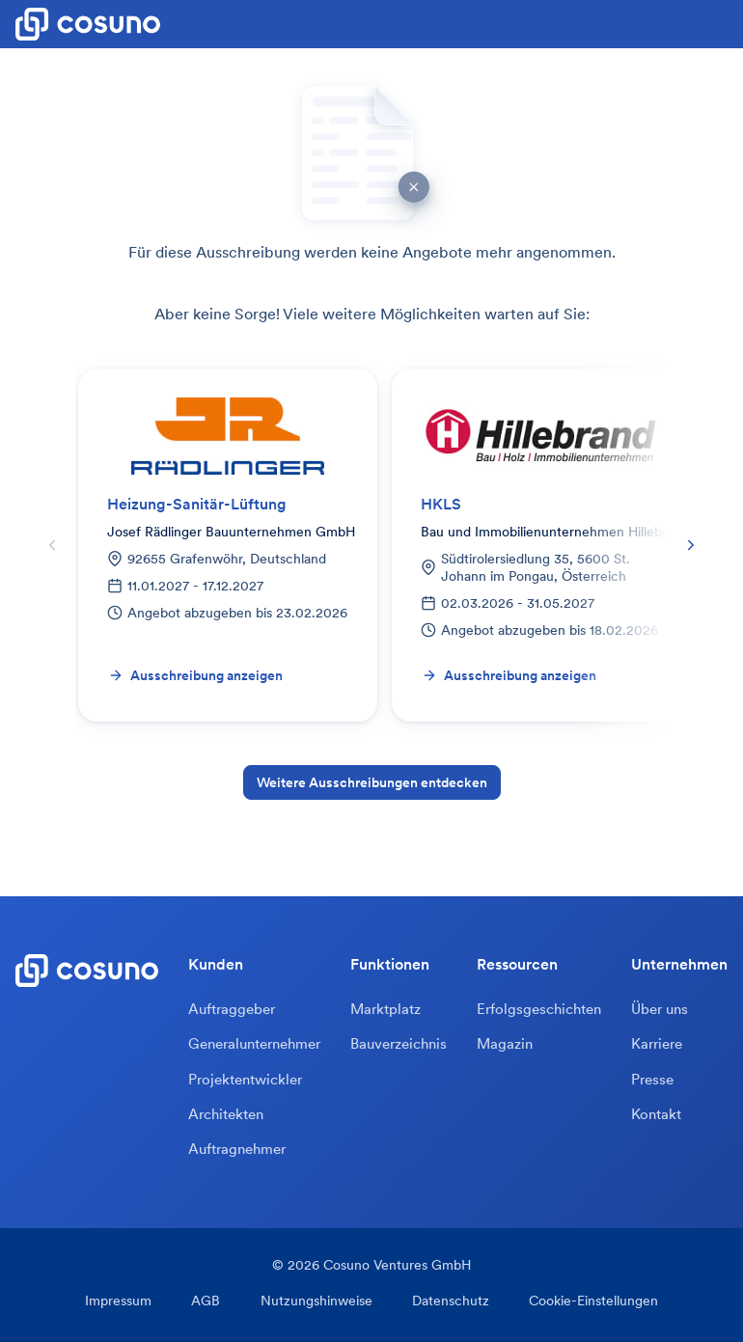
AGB (211, 1305)
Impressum (129, 1305)
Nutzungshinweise (316, 1305)
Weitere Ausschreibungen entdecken (372, 782)
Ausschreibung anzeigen (195, 675)
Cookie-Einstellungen (583, 1305)
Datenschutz (445, 1305)
